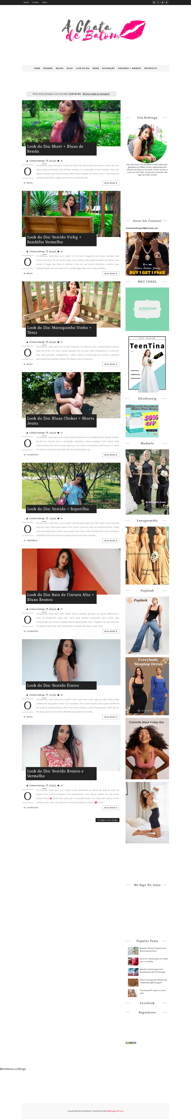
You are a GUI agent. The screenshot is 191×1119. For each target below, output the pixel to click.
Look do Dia (82, 68)
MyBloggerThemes (115, 1111)
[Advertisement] (86, 84)
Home (26, 2)
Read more (110, 183)
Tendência (30, 541)
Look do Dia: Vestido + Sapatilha (58, 509)
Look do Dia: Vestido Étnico (53, 685)
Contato (35, 2)
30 (61, 518)
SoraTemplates (84, 1111)
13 (61, 432)
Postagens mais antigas (107, 820)
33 (61, 609)
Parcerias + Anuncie (129, 68)
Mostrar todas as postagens (96, 94)
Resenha (48, 68)
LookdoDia (31, 455)
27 (61, 342)
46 (61, 160)
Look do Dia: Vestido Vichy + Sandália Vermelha (54, 239)
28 (61, 695)
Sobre (44, 2)
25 (61, 251)
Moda (96, 68)
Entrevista (150, 68)
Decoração (108, 68)
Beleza (59, 68)
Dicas (70, 68)
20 (61, 785)
